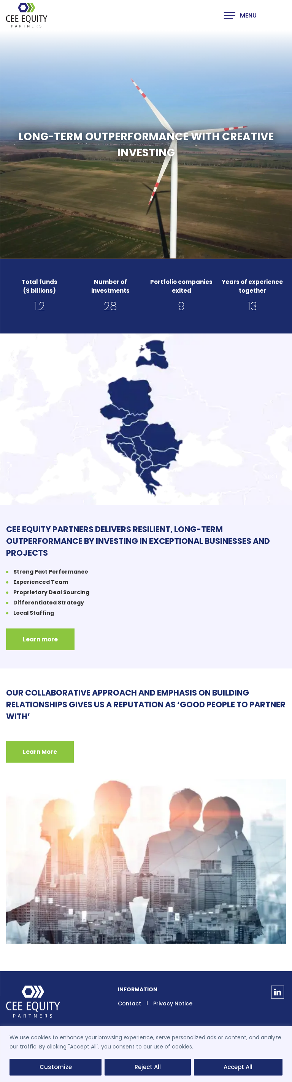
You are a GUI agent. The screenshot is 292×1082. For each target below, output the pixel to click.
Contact (129, 1003)
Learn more (40, 639)
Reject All (148, 1067)
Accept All (238, 1067)
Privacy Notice (172, 1003)
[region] (146, 1054)
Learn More (40, 752)
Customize (56, 1067)
